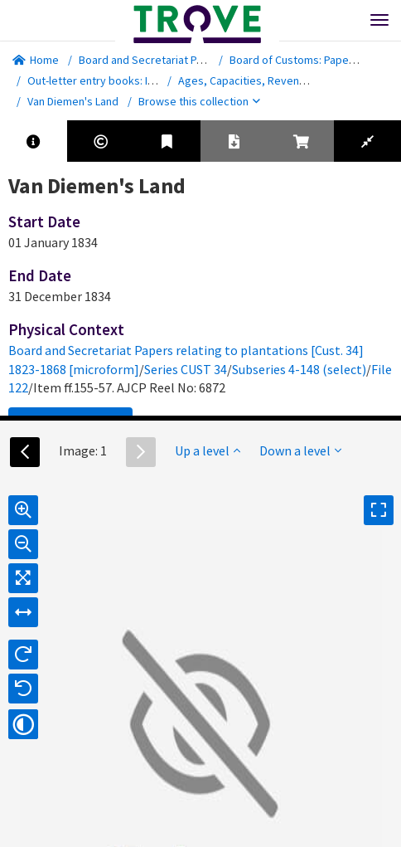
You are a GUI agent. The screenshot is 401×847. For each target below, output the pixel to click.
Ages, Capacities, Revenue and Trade (270, 80)
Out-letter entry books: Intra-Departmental (133, 80)
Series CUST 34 (185, 369)
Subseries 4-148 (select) (299, 369)
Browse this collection (199, 101)
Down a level (300, 450)
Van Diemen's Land (72, 101)
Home (35, 59)
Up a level (207, 450)
